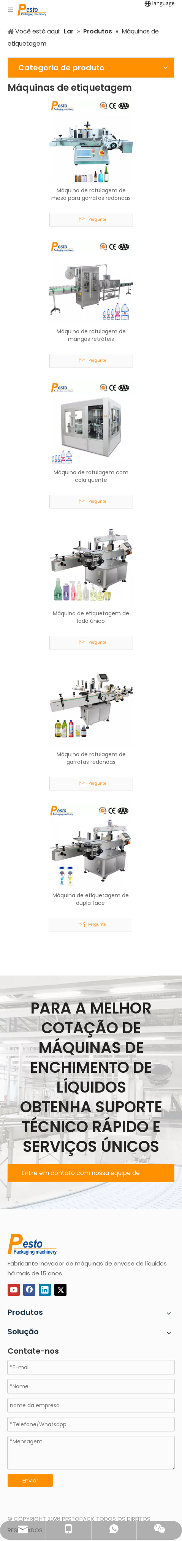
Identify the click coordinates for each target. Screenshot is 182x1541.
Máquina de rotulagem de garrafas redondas (91, 758)
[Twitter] (60, 1290)
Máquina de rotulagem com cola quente (91, 476)
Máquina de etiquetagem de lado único (91, 617)
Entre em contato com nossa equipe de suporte (80, 1175)
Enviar (30, 1480)
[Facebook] (29, 1290)
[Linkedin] (45, 1290)
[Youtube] (14, 1290)
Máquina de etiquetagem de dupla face (90, 899)
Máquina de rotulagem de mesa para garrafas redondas (91, 194)
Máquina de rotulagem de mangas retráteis (91, 335)
